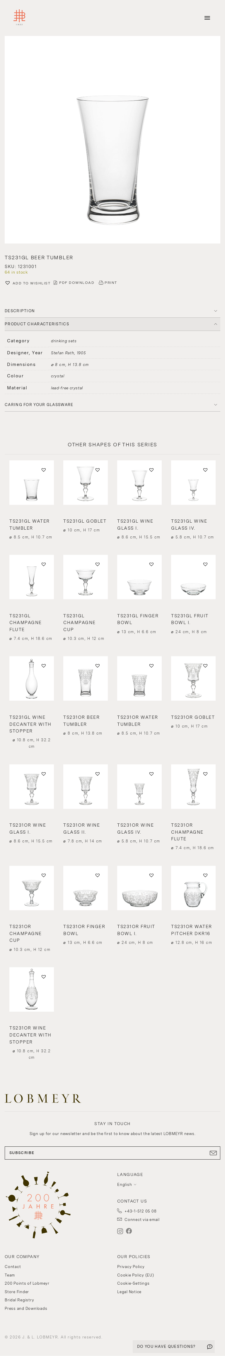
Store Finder (17, 1292)
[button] (112, 140)
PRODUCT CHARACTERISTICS (37, 324)
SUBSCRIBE (112, 1153)
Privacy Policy (131, 1267)
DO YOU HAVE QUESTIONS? (166, 1346)
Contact (13, 1267)
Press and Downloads (26, 1308)
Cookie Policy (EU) (135, 1275)
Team (10, 1275)
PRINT (111, 283)
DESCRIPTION (20, 311)
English (124, 1184)
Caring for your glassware (39, 405)
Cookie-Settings (133, 1283)
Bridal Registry (19, 1300)
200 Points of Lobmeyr (27, 1283)
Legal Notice (129, 1292)
